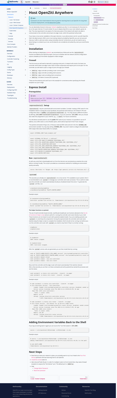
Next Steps (94, 28)
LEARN (9, 9)
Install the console (36, 351)
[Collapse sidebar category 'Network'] (25, 17)
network (54, 27)
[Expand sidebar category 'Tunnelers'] (25, 61)
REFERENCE (10, 51)
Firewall (95, 11)
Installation (94, 9)
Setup (99, 18)
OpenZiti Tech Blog (90, 381)
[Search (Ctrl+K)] (103, 2)
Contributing (65, 387)
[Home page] (30, 8)
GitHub (64, 381)
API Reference (42, 384)
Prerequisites (97, 15)
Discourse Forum (66, 384)
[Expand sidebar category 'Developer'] (25, 75)
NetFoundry (88, 384)
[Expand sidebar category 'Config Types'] (25, 70)
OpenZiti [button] (27, 2)
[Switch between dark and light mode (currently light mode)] (94, 2)
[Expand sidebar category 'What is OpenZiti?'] (25, 12)
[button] (16, 59)
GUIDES (9, 82)
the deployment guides (53, 22)
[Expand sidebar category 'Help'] (25, 33)
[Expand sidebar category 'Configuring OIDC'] (25, 90)
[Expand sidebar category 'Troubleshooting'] (25, 98)
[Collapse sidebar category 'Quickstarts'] (25, 14)
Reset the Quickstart (39, 362)
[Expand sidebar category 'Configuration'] (25, 56)
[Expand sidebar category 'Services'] (25, 41)
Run (99, 20)
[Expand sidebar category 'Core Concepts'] (25, 44)
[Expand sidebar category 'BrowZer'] (25, 39)
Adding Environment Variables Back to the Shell (100, 25)
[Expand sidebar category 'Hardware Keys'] (25, 92)
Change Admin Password (41, 360)
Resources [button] (35, 2)
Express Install (95, 13)
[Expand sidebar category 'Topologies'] (25, 95)
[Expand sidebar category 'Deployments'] (25, 87)
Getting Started (42, 381)
